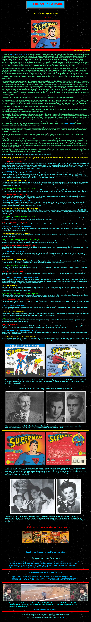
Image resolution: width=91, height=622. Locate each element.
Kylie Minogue (16, 579)
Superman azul (62, 565)
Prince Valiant (16, 576)
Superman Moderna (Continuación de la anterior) (24, 563)
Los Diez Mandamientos (69, 578)
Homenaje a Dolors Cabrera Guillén (45, 609)
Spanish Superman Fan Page (17, 562)
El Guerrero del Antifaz (27, 578)
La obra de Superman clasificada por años (45, 552)
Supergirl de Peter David (33, 565)
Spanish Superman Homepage (37, 562)
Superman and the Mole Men (62, 563)
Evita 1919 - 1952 (41, 579)
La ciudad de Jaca (53, 579)
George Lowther (69, 123)
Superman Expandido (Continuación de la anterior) (63, 562)
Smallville (45, 566)
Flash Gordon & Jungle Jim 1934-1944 (40, 576)
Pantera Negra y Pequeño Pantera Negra (48, 578)
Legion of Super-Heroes (33, 566)
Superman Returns (46, 563)
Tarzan (24, 576)
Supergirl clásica (19, 565)
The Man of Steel (20, 566)
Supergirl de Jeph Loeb (49, 565)
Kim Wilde (26, 579)
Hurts (32, 579)
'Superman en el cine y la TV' (19, 54)
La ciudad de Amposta (67, 579)
